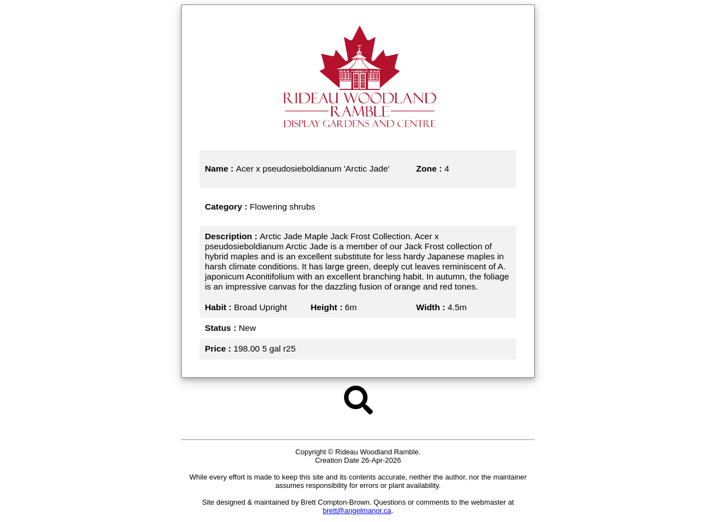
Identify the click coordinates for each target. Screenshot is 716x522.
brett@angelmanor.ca (357, 510)
